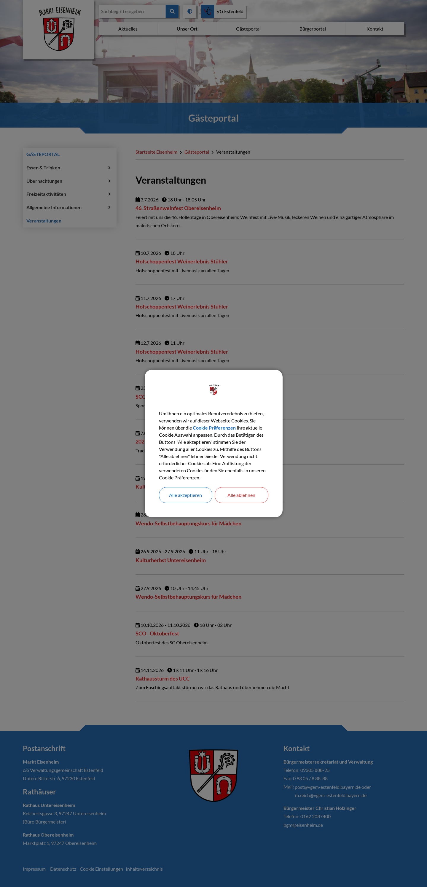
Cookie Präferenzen (214, 427)
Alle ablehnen (241, 495)
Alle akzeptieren (185, 495)
